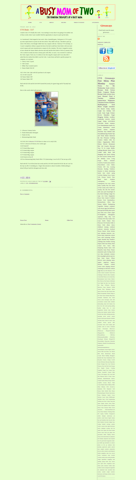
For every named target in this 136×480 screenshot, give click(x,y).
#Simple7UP (112, 339)
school (108, 173)
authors (99, 418)
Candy (99, 272)
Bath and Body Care (106, 351)
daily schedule (111, 301)
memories (109, 233)
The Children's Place (106, 405)
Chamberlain (109, 357)
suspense (112, 129)
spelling (99, 461)
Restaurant (112, 144)
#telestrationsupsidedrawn (103, 347)
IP (27, 146)
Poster (99, 395)
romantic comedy (109, 264)
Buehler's (112, 239)
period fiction (102, 129)
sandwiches (108, 235)
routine (103, 457)
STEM (113, 287)
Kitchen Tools (102, 200)
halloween (112, 208)
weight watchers (109, 106)
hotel (105, 436)
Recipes (100, 90)
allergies (104, 415)
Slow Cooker (107, 401)
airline (99, 415)
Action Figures (108, 349)
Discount (112, 146)
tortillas (99, 467)
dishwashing (33, 183)
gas (108, 432)
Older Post (70, 220)
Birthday (103, 158)
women (113, 474)
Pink (110, 391)
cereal (113, 127)
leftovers (100, 260)
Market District (104, 384)
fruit (108, 208)
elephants (103, 428)
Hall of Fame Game (110, 376)
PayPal (106, 391)
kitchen (113, 231)
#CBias (113, 237)
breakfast (112, 179)
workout (113, 268)
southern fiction (102, 322)
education (106, 229)
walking (100, 150)
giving (109, 305)
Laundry (103, 185)
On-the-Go (112, 386)
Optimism (100, 388)
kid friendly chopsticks (103, 438)
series (103, 266)
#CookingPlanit (102, 214)
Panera (99, 391)
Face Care (107, 364)
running (109, 156)
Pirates (113, 391)
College (109, 359)
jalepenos (113, 436)
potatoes (107, 449)
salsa (106, 457)
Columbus (112, 274)
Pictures (104, 177)
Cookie (100, 152)
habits (105, 434)
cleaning (106, 227)
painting (99, 447)
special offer (111, 322)
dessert (102, 208)
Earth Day (112, 276)
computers (112, 206)
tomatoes (106, 465)
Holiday (106, 117)
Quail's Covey (111, 395)
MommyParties (101, 202)
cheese (113, 225)
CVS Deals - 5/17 (27, 30)
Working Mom (111, 411)
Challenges (100, 274)
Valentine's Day (107, 297)
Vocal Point (100, 411)
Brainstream (108, 353)
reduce (99, 455)
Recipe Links (102, 94)
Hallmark (100, 378)
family (113, 109)
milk (99, 192)
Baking (105, 175)
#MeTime (112, 335)
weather (99, 326)
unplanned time (103, 469)
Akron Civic (111, 150)
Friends (110, 133)
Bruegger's (112, 355)
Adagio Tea (112, 194)
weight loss (101, 111)
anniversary (109, 415)
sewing (109, 457)
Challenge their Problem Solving (106, 241)
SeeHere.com (101, 401)
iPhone (113, 258)
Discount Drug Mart (110, 362)
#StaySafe (112, 341)
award (103, 418)
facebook (112, 229)
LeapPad (100, 382)
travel (107, 324)
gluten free (112, 432)
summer (113, 163)
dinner (107, 135)
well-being (105, 474)
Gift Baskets (104, 374)
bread (113, 252)
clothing (113, 154)
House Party (101, 198)
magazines (109, 440)
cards (111, 299)
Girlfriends (112, 281)
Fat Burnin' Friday (104, 109)
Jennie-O (107, 198)
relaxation (108, 318)
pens (99, 449)
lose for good (101, 440)
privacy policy (101, 451)
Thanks (108, 293)
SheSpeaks (108, 289)
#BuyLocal (103, 270)
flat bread (109, 430)
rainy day (108, 453)
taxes (114, 463)
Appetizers (100, 216)
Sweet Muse (112, 403)
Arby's (113, 349)
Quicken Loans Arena (103, 397)
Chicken (100, 167)
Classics (104, 359)
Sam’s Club (105, 399)
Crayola (106, 146)
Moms (105, 160)
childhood (100, 227)
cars (99, 254)
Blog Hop (108, 216)
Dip (107, 218)
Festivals (113, 364)
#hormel (105, 150)
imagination (100, 310)
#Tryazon (106, 138)
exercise (107, 119)
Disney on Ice (107, 276)
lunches (113, 189)
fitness (105, 430)
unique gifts (112, 324)
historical (112, 135)
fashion (111, 303)
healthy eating (101, 308)
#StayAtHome (101, 165)
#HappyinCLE (101, 333)
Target (113, 115)
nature (113, 260)
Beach (113, 351)
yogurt (113, 212)
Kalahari (112, 198)
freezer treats (101, 432)
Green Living (111, 158)
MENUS (52, 22)
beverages (107, 299)
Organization (106, 142)
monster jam (100, 314)
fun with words (104, 305)
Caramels (107, 272)
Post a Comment (24, 194)
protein (99, 318)
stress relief (101, 237)
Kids (106, 90)
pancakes (113, 314)
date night (107, 426)
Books (112, 92)
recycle (113, 453)
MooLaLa (100, 287)
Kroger (99, 160)
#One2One (112, 337)
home (103, 258)
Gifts (99, 177)
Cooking (112, 138)
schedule (113, 318)
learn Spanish (112, 438)
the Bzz (100, 138)
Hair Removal (101, 376)
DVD (104, 218)
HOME (30, 22)
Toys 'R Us (101, 148)
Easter (99, 364)
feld (114, 152)
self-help (100, 320)
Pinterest (109, 287)
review (109, 94)
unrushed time (111, 469)
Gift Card (110, 374)
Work (103, 225)
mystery (105, 156)
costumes (112, 254)
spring (113, 173)
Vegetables (100, 206)
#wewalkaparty (101, 349)
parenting (100, 316)
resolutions (104, 455)
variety (99, 471)
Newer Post (23, 220)
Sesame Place (101, 289)
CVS (40, 22)
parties (109, 447)
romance (112, 123)
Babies (113, 165)
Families (112, 102)
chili (114, 299)
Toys (105, 131)
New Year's (106, 245)
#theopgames (111, 214)
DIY (104, 167)
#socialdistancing (102, 133)
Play (107, 185)
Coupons (106, 92)
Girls (113, 218)
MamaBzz (106, 115)
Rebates (100, 204)
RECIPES (63, 22)
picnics (108, 316)
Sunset (106, 403)
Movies (105, 144)
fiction (112, 90)
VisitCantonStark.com (110, 409)
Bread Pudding (105, 355)
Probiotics (104, 395)
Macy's (109, 382)
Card (113, 216)
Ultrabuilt (100, 297)
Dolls (103, 243)
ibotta (107, 436)
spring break (105, 461)
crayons (103, 426)
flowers (99, 231)
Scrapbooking (112, 399)
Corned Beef (100, 276)
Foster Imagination (110, 196)
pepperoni (106, 262)
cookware (100, 229)
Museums (100, 169)
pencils (113, 447)
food (113, 104)
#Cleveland (105, 328)
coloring (108, 424)
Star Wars (106, 291)
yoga (99, 270)
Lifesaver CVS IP (33, 141)
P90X (113, 142)
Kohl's (103, 221)
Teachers (108, 223)
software (112, 266)
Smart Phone (106, 250)
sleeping (108, 266)
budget (110, 422)
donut (105, 303)
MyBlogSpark (102, 104)
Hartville (113, 283)
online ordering (107, 314)
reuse (109, 455)
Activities (100, 175)
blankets (102, 422)
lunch (105, 440)
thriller (113, 148)
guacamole (100, 434)
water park (103, 192)
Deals (100, 92)
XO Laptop (100, 413)
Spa (114, 401)
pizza (109, 163)
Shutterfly (100, 250)
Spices (113, 289)
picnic (104, 316)
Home (46, 220)
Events (109, 279)
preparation (112, 449)
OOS (107, 386)
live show (100, 156)
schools (113, 235)
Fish (107, 366)
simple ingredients (102, 459)
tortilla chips (112, 465)
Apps (99, 196)
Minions (103, 386)
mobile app (101, 442)
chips (101, 254)
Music (100, 106)
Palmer (108, 221)
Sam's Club (112, 248)
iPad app (100, 210)
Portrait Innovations (110, 393)
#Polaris (106, 339)
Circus (109, 175)
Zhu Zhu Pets (106, 189)
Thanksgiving (111, 204)
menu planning (107, 260)
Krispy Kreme (111, 380)
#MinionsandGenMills (103, 337)
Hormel (105, 96)
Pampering (100, 248)
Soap (111, 401)
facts (102, 430)
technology (107, 237)
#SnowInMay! (101, 341)
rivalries (99, 457)
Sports (108, 154)
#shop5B (105, 343)
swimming (100, 268)
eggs (106, 208)
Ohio (113, 245)
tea (104, 268)
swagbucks (109, 463)
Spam (99, 403)
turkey (99, 185)
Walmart (106, 206)
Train (102, 407)
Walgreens (111, 100)
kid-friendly (105, 210)
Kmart (106, 123)
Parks (103, 391)
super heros (103, 463)
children (112, 98)
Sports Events (101, 291)
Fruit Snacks (107, 281)
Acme (108, 165)
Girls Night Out (101, 283)
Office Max (111, 202)
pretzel (113, 316)
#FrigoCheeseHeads (110, 330)
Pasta (104, 287)
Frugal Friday (102, 121)
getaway (108, 256)
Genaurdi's (104, 372)
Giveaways (110, 78)
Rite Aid (100, 146)
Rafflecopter (112, 397)
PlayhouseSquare (101, 393)
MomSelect (106, 127)
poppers (102, 449)
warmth (103, 471)
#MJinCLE (112, 333)
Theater (113, 250)
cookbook (112, 227)
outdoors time (111, 445)
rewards (113, 455)
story (110, 461)
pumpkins (103, 453)
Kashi (103, 380)
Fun (108, 167)
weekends (112, 326)
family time (101, 173)
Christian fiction (103, 102)
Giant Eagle (105, 113)
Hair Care (108, 283)
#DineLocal (100, 330)
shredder (113, 457)
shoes (103, 320)
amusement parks (102, 252)
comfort (113, 424)
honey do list (100, 436)
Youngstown (112, 413)
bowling (109, 252)
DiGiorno (103, 362)
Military (110, 384)
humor (108, 258)
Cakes (104, 154)
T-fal (104, 223)
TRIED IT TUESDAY (79, 22)
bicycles (110, 420)
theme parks (100, 465)
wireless (109, 474)
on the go (104, 445)
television (107, 268)
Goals (99, 221)
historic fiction (106, 231)
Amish (113, 119)
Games (113, 175)
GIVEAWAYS (95, 22)
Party (113, 221)
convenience (100, 301)
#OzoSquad (100, 339)
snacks (111, 125)
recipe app (103, 318)
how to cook (111, 308)
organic (99, 262)
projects (106, 451)
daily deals (107, 152)
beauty (113, 418)
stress (104, 324)
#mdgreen (100, 343)
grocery (113, 256)
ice (109, 436)
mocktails (107, 442)
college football (101, 424)
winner (109, 212)
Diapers (100, 243)
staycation (100, 324)
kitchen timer (107, 310)
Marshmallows (111, 200)
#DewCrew (112, 328)
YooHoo (106, 413)
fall (108, 303)
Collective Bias (106, 274)
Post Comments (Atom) (34, 224)
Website (109, 131)
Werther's (105, 411)
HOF (114, 374)
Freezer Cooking (110, 368)
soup (114, 320)
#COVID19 (111, 121)
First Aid (104, 366)
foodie (113, 430)
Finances (100, 366)
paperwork (104, 447)
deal (113, 131)
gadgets (104, 256)
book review (110, 88)
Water (105, 179)
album (108, 225)
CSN (114, 270)
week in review (106, 326)
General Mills (111, 372)
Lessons (104, 382)
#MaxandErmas (101, 335)
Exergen (103, 364)
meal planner (104, 312)
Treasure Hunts (107, 407)
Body (102, 353)
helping (109, 434)
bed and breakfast (102, 420)
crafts (99, 208)
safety (102, 235)
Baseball (104, 239)
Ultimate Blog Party (110, 295)
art (114, 415)
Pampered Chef (111, 388)
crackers (106, 301)
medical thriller (111, 312)
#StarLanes (107, 341)
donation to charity (103, 171)
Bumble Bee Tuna (102, 357)
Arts (102, 196)
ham (99, 258)
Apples (99, 239)
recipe (108, 148)
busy (114, 422)
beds (107, 420)
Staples (102, 403)
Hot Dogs (100, 285)
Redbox (105, 204)
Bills (99, 353)
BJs (106, 270)
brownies (107, 422)
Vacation (105, 163)
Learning (112, 167)
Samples (112, 84)
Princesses (100, 223)
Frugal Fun (105, 370)
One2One (100, 131)
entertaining (112, 171)
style (99, 463)
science (99, 266)
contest (113, 183)
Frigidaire (100, 370)
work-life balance (102, 476)
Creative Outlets (103, 140)
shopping (100, 154)
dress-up (100, 256)
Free (100, 81)
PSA (104, 388)
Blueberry (110, 270)
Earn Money (108, 243)
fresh (106, 432)
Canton (102, 272)
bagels (109, 418)
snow (105, 212)
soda (114, 459)
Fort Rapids (101, 368)
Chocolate (100, 123)
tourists (103, 467)
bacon (106, 418)
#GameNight (110, 192)
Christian (100, 218)
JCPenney (107, 285)
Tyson (104, 295)
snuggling (109, 459)
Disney (100, 144)
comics (99, 426)
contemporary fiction (106, 181)
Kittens (106, 380)
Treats (100, 295)
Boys (108, 239)
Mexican (113, 285)
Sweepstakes (104, 293)
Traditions (112, 169)
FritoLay (102, 281)
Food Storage (112, 366)
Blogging (100, 117)
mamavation (102, 100)
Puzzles (106, 248)
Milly (113, 384)
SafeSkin (100, 399)
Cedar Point (112, 272)
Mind (99, 386)
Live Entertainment (103, 125)
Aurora (99, 351)
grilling (113, 305)
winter (99, 328)
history (113, 434)
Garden (110, 218)
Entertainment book (102, 279)
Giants (99, 374)
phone (110, 210)
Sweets (99, 405)
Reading (106, 169)
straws (113, 461)
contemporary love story (104, 183)
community (106, 254)
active (102, 299)
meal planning (102, 233)
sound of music (108, 320)
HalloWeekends (106, 378)
